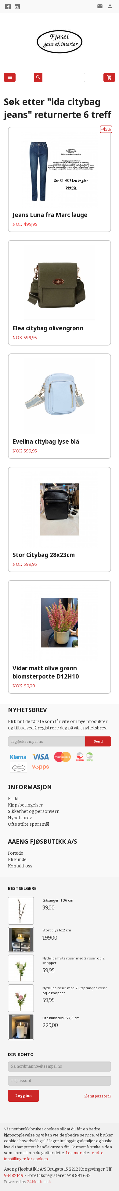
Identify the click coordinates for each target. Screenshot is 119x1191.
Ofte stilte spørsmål (28, 824)
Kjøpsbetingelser (25, 805)
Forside (15, 853)
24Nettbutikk (39, 1181)
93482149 (13, 1175)
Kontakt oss (20, 866)
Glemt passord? (97, 1096)
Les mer (74, 1152)
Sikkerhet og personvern (34, 811)
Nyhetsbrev (20, 818)
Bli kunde (17, 859)
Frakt (13, 798)
